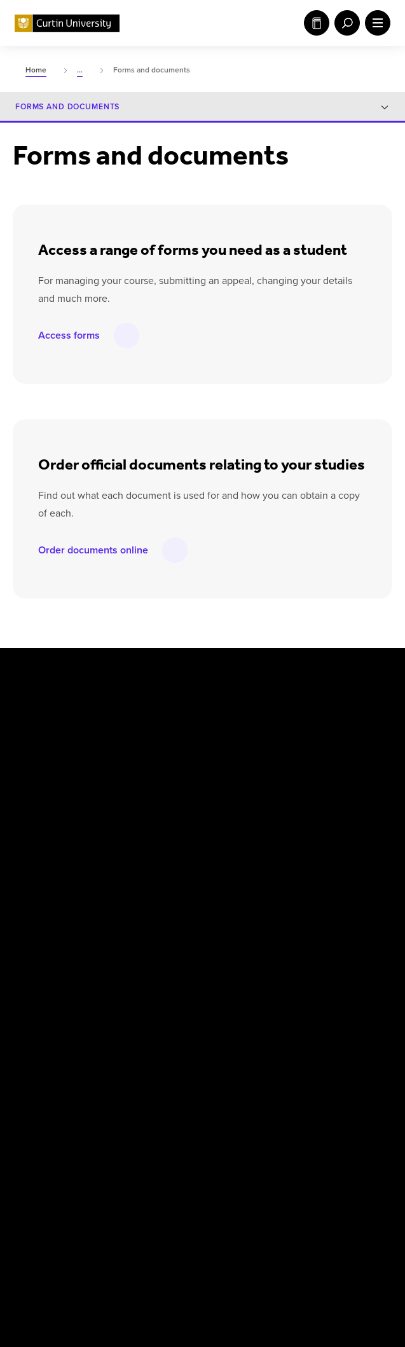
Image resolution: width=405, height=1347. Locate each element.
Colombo (158, 754)
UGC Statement (211, 1237)
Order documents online (93, 550)
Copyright (35, 1230)
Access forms (69, 335)
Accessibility (333, 1230)
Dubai (152, 784)
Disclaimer (97, 1230)
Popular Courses (270, 1237)
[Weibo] (266, 673)
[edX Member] (377, 1165)
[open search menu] (344, 23)
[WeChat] (313, 673)
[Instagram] (124, 673)
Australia (158, 726)
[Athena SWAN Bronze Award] (40, 1165)
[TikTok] (360, 673)
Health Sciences (173, 915)
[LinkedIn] (219, 673)
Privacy (154, 1230)
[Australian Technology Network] (274, 1165)
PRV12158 (337, 1278)
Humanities (293, 857)
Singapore (291, 784)
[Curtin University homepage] (67, 23)
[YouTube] (171, 673)
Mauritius (289, 754)
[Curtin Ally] (155, 1165)
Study (316, 23)
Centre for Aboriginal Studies (200, 857)
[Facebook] (30, 673)
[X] (77, 673)
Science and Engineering (320, 885)
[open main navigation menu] (375, 23)
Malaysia (288, 726)
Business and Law (177, 885)
